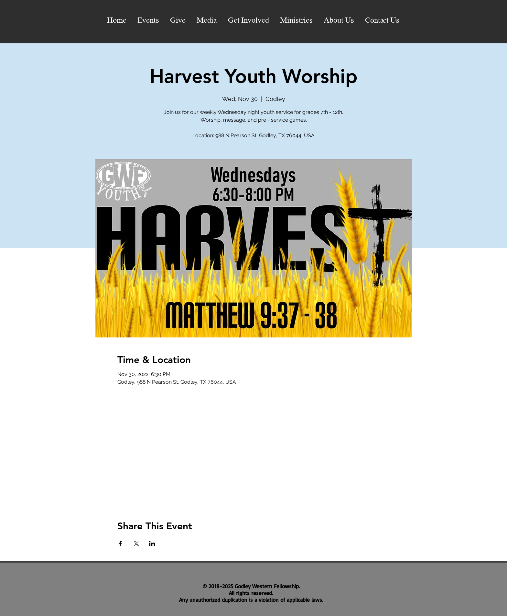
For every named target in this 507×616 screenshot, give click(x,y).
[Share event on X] (136, 543)
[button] (206, 21)
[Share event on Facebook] (120, 543)
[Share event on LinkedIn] (152, 543)
